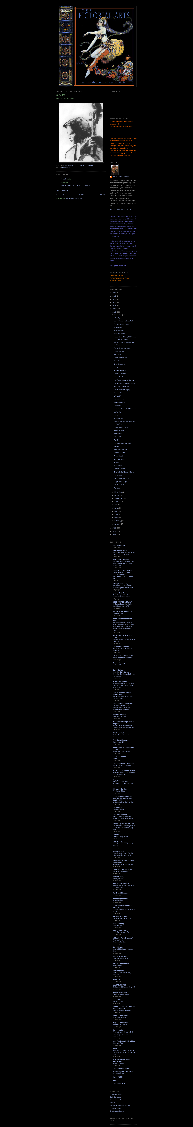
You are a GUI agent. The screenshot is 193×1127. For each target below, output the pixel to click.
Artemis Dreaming (119, 714)
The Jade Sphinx (119, 807)
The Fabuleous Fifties (121, 646)
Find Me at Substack (120, 665)
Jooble (112, 1103)
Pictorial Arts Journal (121, 884)
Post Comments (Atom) (74, 199)
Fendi (116, 440)
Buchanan (66, 167)
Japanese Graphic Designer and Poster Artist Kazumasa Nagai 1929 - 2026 (123, 563)
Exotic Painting (118, 924)
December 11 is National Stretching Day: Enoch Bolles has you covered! (124, 674)
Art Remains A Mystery (122, 324)
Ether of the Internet (119, 1017)
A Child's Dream (119, 334)
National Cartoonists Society (120, 1105)
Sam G (63, 179)
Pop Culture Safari (120, 550)
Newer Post (60, 194)
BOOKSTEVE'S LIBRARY (122, 602)
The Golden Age (119, 1083)
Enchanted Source (120, 358)
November (118, 492)
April (116, 514)
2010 (115, 531)
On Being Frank (119, 971)
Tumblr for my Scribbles (121, 994)
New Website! (117, 965)
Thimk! (116, 462)
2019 (115, 293)
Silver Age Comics (120, 789)
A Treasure (118, 327)
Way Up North (119, 459)
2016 (115, 299)
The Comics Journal (117, 1111)
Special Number (119, 469)
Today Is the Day (118, 1063)
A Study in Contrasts (120, 842)
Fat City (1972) (118, 613)
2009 (115, 534)
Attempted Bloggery (120, 584)
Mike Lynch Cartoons (121, 559)
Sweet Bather (117, 925)
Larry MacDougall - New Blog (124, 1041)
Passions (117, 406)
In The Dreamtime (119, 756)
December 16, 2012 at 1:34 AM (75, 185)
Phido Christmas (120, 377)
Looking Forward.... (119, 878)
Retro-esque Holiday (121, 386)
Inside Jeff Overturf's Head (123, 869)
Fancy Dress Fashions (122, 348)
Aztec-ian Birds (119, 402)
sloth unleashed (119, 545)
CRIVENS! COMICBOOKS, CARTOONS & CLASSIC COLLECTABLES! (122, 572)
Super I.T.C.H (117, 1077)
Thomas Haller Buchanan (123, 176)
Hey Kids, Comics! (120, 916)
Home (81, 194)
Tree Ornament (119, 364)
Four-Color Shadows (120, 740)
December (118, 315)
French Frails (118, 456)
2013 (115, 309)
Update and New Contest (121, 751)
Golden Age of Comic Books (123, 824)
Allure (115, 1048)
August (117, 502)
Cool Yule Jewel (119, 361)
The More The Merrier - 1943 (122, 918)
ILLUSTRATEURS (119, 985)
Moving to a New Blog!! (120, 871)
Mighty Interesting (120, 450)
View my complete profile (120, 209)
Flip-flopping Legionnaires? (122, 765)
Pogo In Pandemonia (121, 1023)
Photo (115, 758)
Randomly (117, 488)
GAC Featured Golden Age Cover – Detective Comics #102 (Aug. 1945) (124, 828)
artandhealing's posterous (123, 703)
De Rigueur (118, 475)
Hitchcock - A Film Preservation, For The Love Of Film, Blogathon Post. (124, 1052)
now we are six (118, 1001)
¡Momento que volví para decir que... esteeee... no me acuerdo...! (123, 1034)
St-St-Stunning (119, 330)
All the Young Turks (121, 427)
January (117, 524)
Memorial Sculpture (121, 393)
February (117, 521)
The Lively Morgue (120, 814)
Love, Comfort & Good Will (123, 321)
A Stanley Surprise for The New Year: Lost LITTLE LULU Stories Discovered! (123, 685)
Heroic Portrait (119, 399)
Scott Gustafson (115, 1108)
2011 (115, 528)
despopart (116, 780)
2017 (115, 296)
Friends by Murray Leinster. (122, 1010)
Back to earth (118, 1030)
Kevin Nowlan (118, 947)
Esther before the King (120, 958)
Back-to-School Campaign (121, 735)
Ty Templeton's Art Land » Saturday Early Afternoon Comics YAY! (122, 798)
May (116, 511)
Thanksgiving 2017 (119, 809)
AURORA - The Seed (120, 716)
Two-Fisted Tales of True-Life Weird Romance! (124, 1007)
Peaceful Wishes (120, 374)
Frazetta (116, 835)
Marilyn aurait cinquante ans (122, 658)
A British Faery (118, 877)
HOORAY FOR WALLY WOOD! (124, 771)
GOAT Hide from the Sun (121, 933)
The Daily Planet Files (121, 1068)
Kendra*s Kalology (120, 992)
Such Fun (117, 367)
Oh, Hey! (117, 318)
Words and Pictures (120, 893)
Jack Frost (117, 437)
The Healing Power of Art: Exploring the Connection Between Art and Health (121, 707)
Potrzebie (116, 980)
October (117, 495)
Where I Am (118, 396)
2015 (115, 302)
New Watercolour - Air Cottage (123, 864)
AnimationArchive (116, 1094)
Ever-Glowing (119, 351)
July (116, 505)
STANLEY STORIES (120, 681)
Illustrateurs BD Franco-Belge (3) (124, 987)
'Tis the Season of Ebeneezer (124, 383)
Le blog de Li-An (119, 593)
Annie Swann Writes (120, 1016)
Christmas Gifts (119, 453)
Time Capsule (119, 430)
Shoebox (116, 1080)
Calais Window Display (122, 390)
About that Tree (118, 900)
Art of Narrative (118, 851)
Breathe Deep (119, 418)
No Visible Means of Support (124, 380)
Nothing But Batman (120, 898)
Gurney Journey (119, 663)
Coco (116, 415)
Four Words (118, 465)
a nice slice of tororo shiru (123, 656)
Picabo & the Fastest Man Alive (125, 409)
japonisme (117, 999)
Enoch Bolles (118, 670)
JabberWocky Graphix (118, 1100)
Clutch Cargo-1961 (119, 742)
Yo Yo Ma (117, 412)
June (116, 508)
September (118, 498)
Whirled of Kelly (119, 733)
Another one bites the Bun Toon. (123, 802)
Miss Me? (117, 354)
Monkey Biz (118, 434)
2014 (115, 306)
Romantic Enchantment (122, 443)
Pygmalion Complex (121, 481)
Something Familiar (119, 942)
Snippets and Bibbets (121, 963)
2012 (115, 312)
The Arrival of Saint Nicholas (124, 472)
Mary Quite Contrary (120, 931)
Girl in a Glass (119, 485)
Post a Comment (62, 191)
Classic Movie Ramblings (122, 611)
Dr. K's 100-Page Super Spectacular (121, 1060)
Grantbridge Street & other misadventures (123, 1073)
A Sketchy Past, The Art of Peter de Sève (123, 939)
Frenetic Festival (120, 370)
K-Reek (116, 446)
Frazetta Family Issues (120, 837)
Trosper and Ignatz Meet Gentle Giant (122, 693)
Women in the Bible (120, 956)
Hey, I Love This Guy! (121, 478)
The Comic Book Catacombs (123, 763)
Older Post (102, 194)
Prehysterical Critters (120, 1025)
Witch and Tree (118, 1043)
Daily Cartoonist (115, 1097)
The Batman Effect (119, 791)
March (116, 518)
